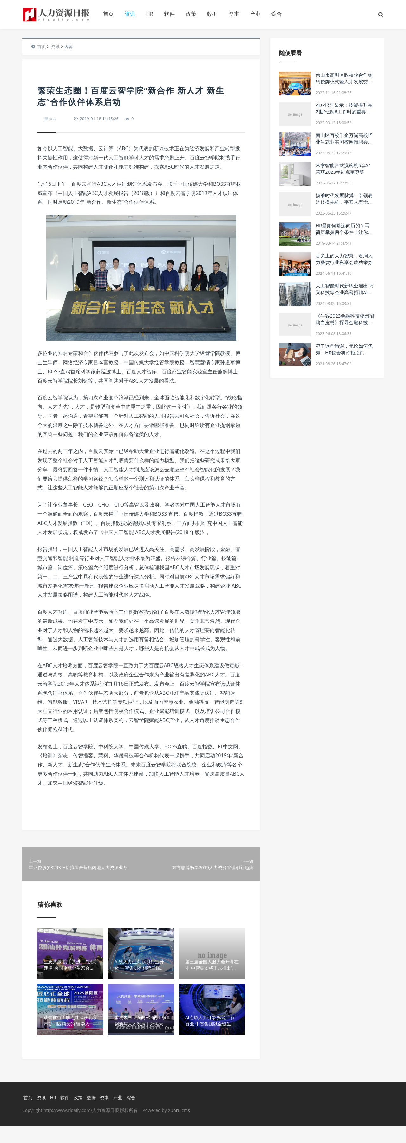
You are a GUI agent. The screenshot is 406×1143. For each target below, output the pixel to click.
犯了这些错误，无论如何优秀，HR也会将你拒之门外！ (344, 352)
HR (149, 13)
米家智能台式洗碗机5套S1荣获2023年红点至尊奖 (343, 168)
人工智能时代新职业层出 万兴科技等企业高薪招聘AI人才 (345, 292)
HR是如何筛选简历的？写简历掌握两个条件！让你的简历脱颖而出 (344, 232)
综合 (276, 13)
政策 (191, 13)
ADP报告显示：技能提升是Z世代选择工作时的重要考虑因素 (344, 111)
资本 (233, 13)
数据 (212, 13)
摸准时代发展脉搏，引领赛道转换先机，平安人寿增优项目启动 (344, 202)
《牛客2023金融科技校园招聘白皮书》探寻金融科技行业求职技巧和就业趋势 (345, 322)
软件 (169, 13)
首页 (108, 13)
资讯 (130, 13)
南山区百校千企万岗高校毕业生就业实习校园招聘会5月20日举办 (344, 142)
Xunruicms (179, 1127)
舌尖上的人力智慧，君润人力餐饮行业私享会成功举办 (344, 258)
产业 (255, 13)
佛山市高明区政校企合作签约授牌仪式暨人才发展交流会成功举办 (344, 81)
